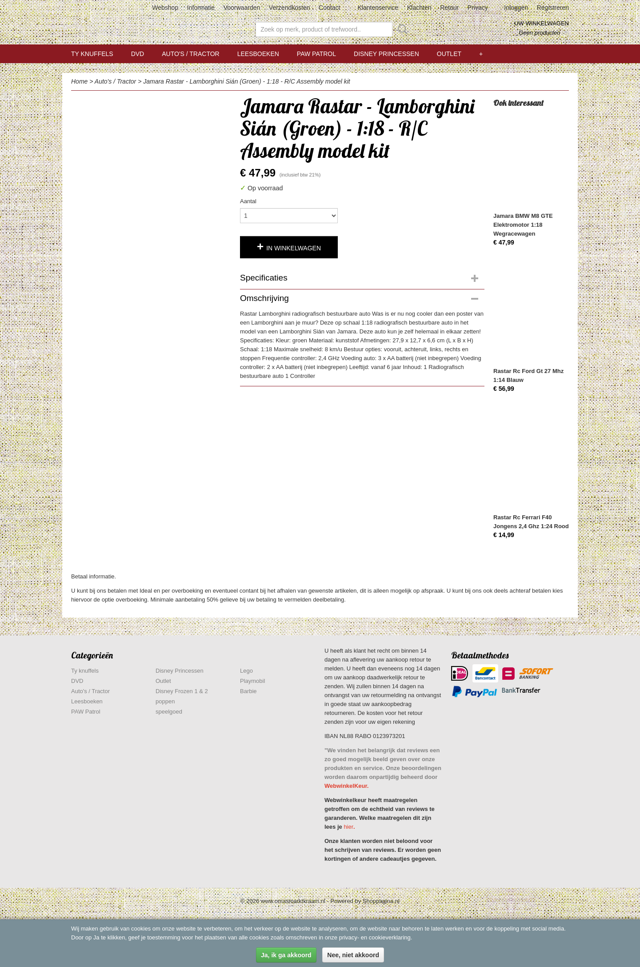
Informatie (201, 7)
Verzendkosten (289, 7)
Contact (329, 7)
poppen (165, 701)
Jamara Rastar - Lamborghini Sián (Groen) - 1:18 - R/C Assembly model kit (246, 81)
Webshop (165, 7)
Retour (449, 7)
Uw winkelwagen (541, 23)
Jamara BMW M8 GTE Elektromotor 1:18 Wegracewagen (523, 225)
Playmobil (252, 681)
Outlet (449, 53)
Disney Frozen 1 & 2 (182, 691)
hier (348, 826)
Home (79, 81)
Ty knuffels (92, 53)
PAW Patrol (316, 53)
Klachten (419, 7)
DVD (137, 53)
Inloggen (516, 7)
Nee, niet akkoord (353, 955)
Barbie (248, 691)
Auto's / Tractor (190, 53)
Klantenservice (378, 7)
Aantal (248, 201)
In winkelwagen (293, 248)
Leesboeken (258, 53)
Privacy (478, 7)
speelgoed (169, 711)
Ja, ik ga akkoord (286, 955)
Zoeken (401, 29)
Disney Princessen (386, 53)
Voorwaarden (242, 7)
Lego (246, 670)
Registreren (553, 7)
